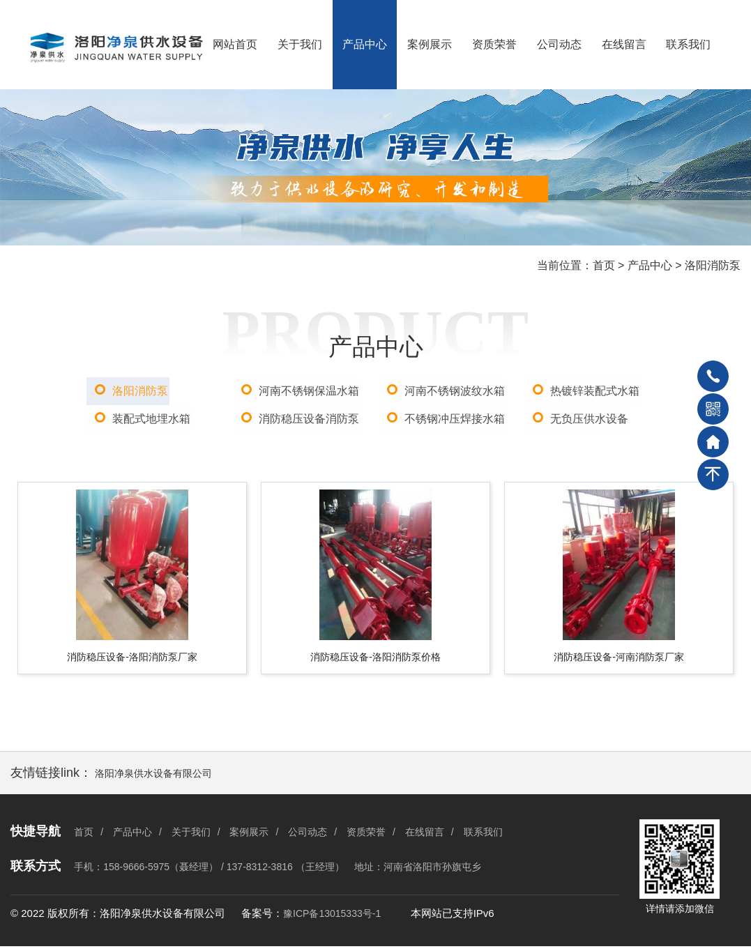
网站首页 (235, 44)
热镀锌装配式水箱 (595, 391)
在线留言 (624, 44)
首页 (604, 265)
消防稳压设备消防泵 (309, 419)
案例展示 (429, 44)
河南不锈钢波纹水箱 (454, 391)
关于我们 (300, 44)
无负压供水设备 (590, 419)
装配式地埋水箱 (152, 419)
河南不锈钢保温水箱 (309, 391)
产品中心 (364, 44)
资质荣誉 (494, 44)
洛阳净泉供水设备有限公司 (153, 776)
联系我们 (688, 44)
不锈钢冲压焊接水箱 (454, 419)
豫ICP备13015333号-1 (332, 917)
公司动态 (559, 44)
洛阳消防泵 (713, 265)
